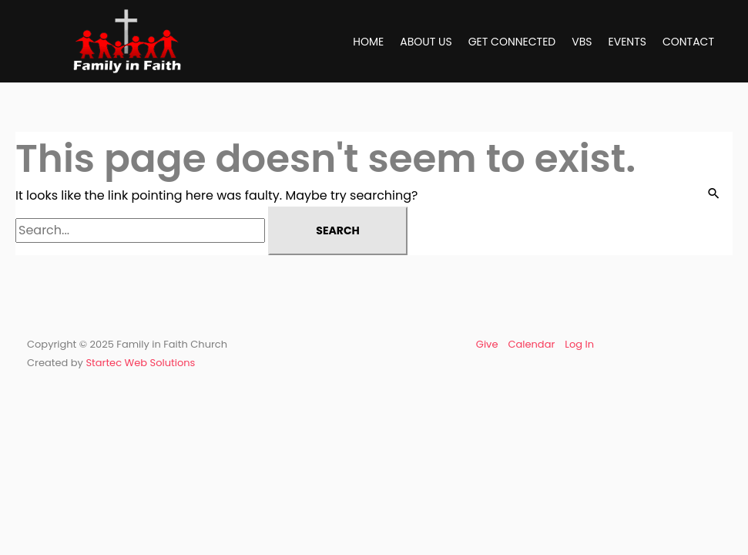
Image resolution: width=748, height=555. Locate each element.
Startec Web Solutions (140, 362)
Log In (579, 344)
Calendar (531, 344)
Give (487, 344)
